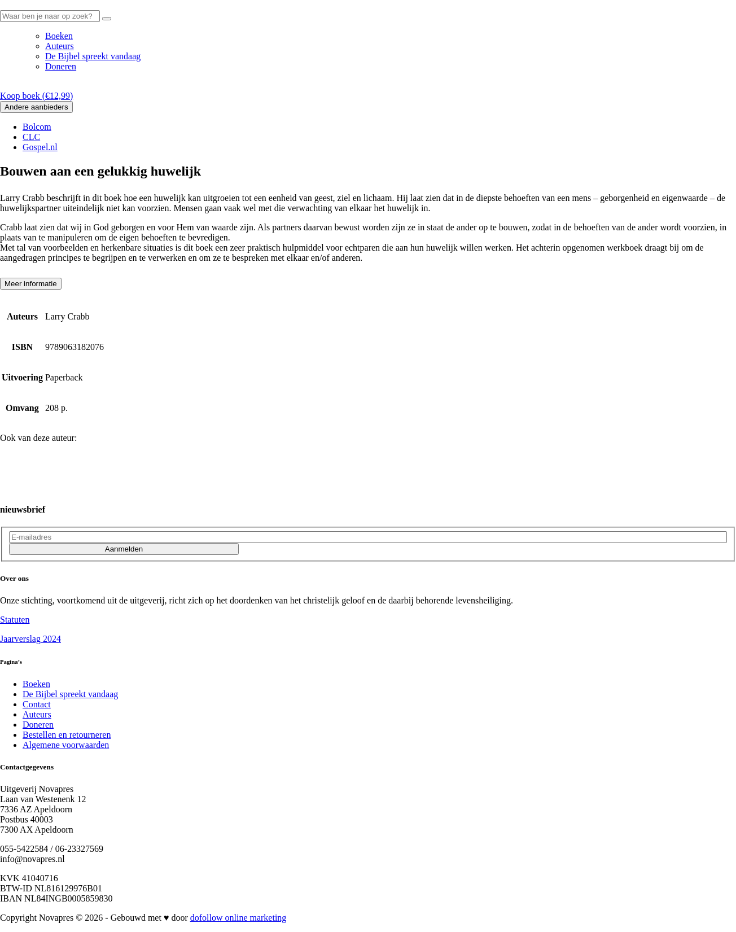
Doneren (60, 66)
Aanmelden (124, 549)
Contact (37, 704)
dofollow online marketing (238, 917)
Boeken (59, 36)
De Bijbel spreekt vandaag (93, 56)
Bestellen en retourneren (67, 735)
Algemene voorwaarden (66, 745)
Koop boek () (36, 95)
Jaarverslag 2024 (30, 639)
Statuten (14, 619)
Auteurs (59, 46)
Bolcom (37, 127)
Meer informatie (31, 283)
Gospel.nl (40, 147)
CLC (31, 137)
